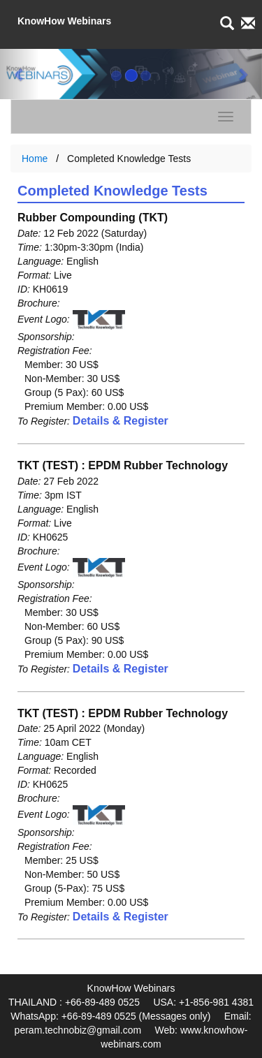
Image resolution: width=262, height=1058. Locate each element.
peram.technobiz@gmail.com (78, 1030)
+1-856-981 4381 (216, 1002)
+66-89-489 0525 (102, 1002)
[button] (19, 74)
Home (35, 158)
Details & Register (120, 421)
